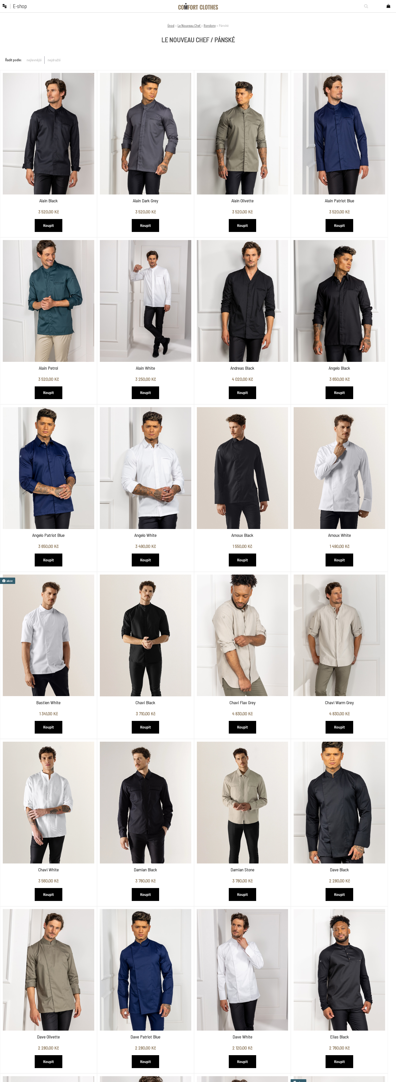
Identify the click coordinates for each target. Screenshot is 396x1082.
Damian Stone (277, 608)
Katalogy (144, 1012)
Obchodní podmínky (118, 1018)
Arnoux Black (40, 464)
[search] (365, 6)
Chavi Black (277, 464)
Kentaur (179, 1024)
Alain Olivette (198, 177)
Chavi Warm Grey (39, 608)
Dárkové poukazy (219, 1018)
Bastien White (198, 464)
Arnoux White (118, 464)
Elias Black (277, 751)
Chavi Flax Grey (356, 464)
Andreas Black (119, 320)
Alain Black (39, 177)
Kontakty (144, 1024)
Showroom (146, 1018)
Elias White (118, 894)
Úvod (170, 26)
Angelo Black (198, 320)
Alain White (39, 320)
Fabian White (356, 894)
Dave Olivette (39, 751)
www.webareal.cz (213, 1077)
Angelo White (356, 320)
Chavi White (118, 608)
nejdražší (54, 60)
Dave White (198, 751)
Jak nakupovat (115, 1024)
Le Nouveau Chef (189, 26)
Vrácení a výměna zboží (116, 1033)
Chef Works (181, 1012)
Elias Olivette (356, 751)
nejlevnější (34, 60)
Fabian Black (198, 894)
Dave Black (356, 608)
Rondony (210, 26)
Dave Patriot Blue (119, 751)
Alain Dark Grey (118, 177)
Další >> (204, 941)
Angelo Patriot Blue (277, 320)
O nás (108, 1012)
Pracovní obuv (217, 1012)
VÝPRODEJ (214, 1024)
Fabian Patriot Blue (277, 894)
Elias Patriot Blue (39, 894)
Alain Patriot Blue (277, 177)
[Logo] (198, 6)
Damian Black (198, 608)
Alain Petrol (356, 177)
